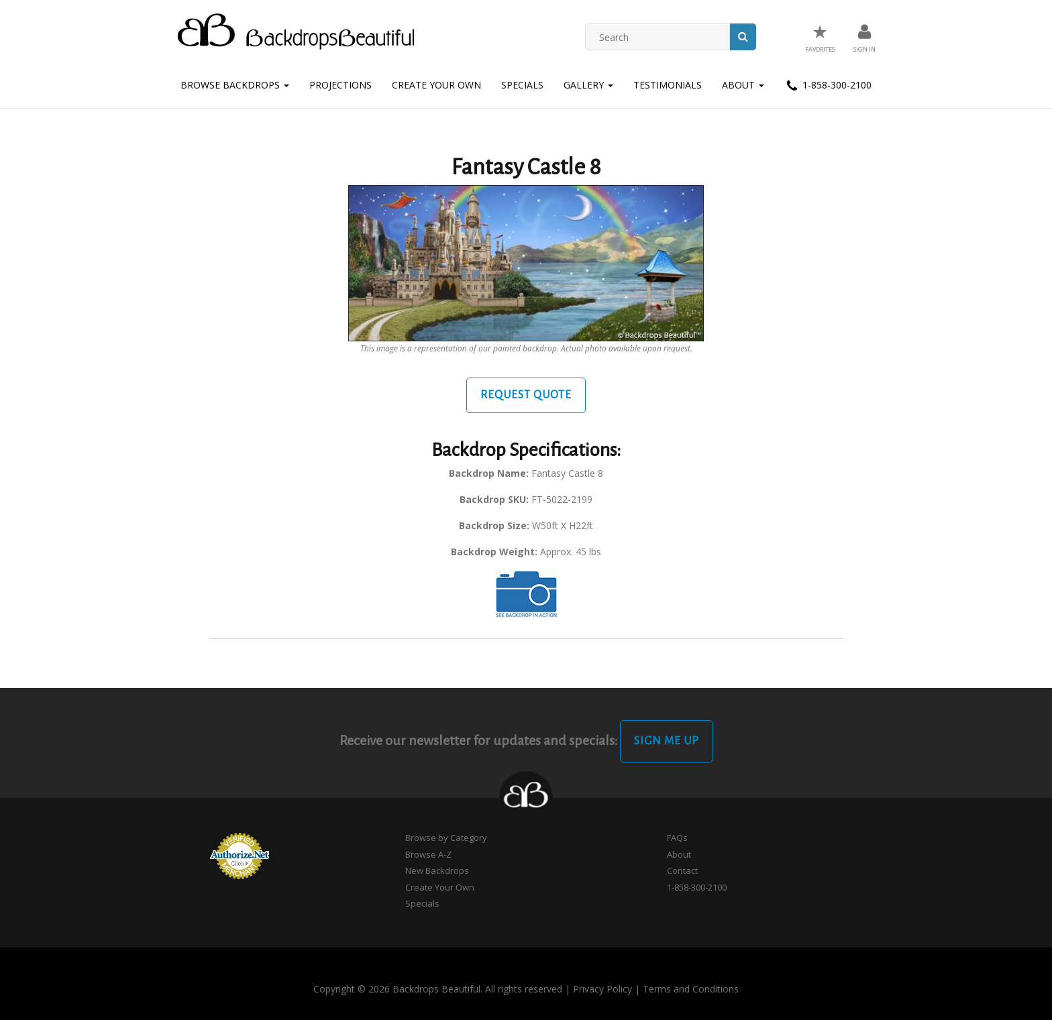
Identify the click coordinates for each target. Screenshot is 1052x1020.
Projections (340, 84)
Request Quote (526, 395)
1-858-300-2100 (828, 85)
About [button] (743, 84)
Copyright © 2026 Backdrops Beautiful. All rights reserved (437, 988)
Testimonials (667, 84)
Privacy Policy (602, 988)
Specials (522, 84)
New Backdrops (437, 870)
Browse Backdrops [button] (234, 84)
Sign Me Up (666, 741)
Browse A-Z (428, 854)
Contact (682, 870)
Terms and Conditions (691, 988)
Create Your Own (436, 84)
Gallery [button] (588, 84)
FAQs (677, 838)
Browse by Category (446, 838)
